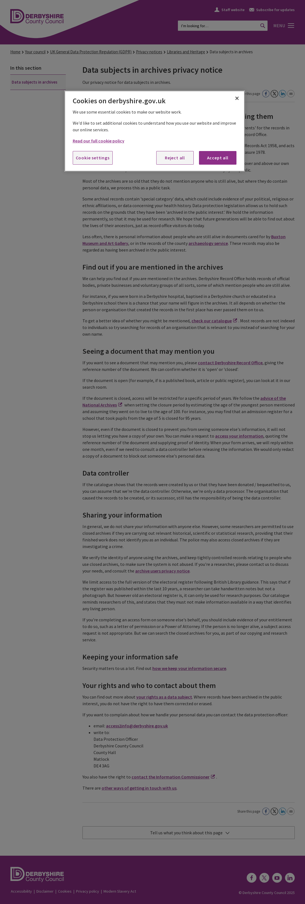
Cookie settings (93, 157)
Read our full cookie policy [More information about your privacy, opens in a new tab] (98, 141)
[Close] (237, 98)
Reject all (175, 157)
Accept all (217, 157)
